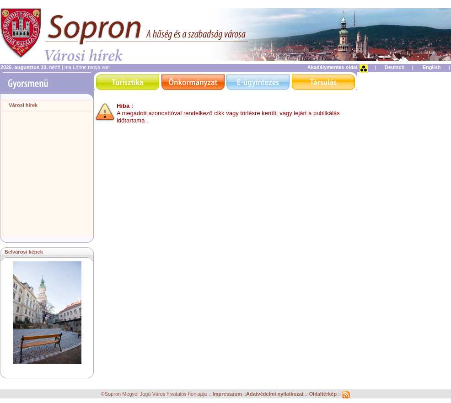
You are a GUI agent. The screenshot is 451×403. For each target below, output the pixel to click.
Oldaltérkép (323, 394)
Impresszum (228, 394)
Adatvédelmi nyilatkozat (274, 394)
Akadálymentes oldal (332, 67)
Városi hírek (23, 105)
